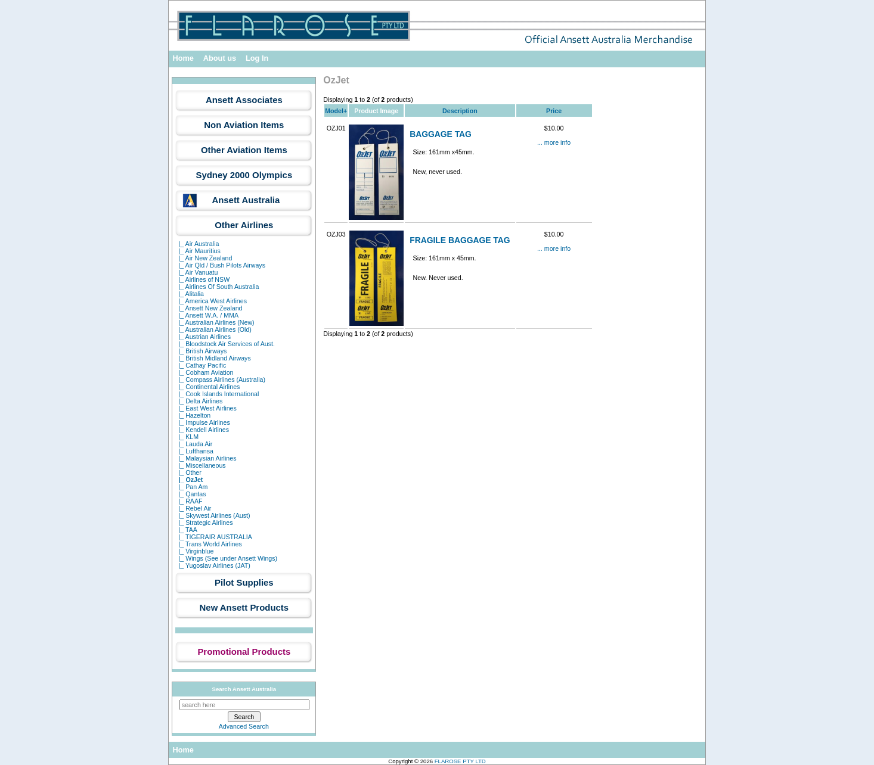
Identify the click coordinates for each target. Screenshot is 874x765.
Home (183, 58)
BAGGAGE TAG (441, 134)
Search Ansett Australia (244, 689)
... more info (554, 142)
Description (460, 110)
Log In (257, 58)
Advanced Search (244, 726)
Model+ (336, 110)
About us (219, 58)
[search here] (244, 704)
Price (554, 110)
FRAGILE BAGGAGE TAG (460, 240)
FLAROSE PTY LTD (460, 761)
